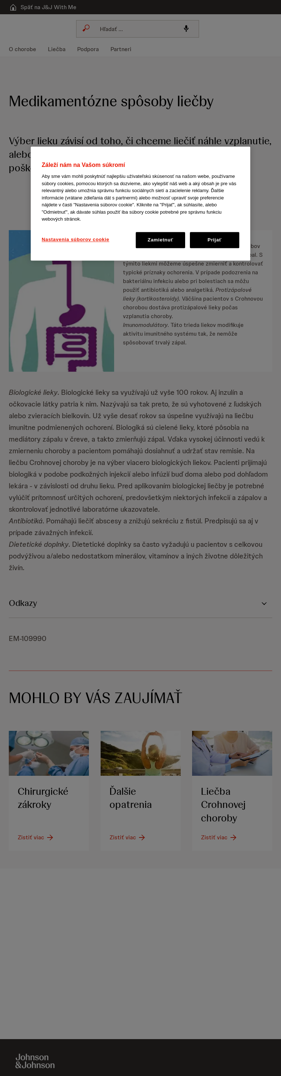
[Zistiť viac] (36, 837)
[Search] (135, 28)
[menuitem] (25, 49)
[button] (140, 202)
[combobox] (137, 29)
